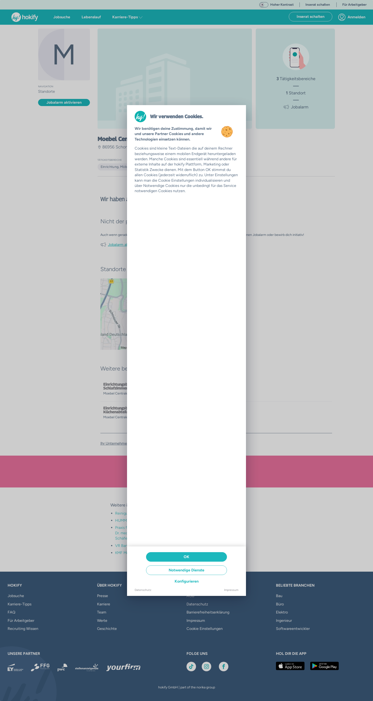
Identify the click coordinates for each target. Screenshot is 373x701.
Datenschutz (143, 590)
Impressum (231, 590)
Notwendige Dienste (186, 570)
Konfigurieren (187, 581)
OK (186, 557)
